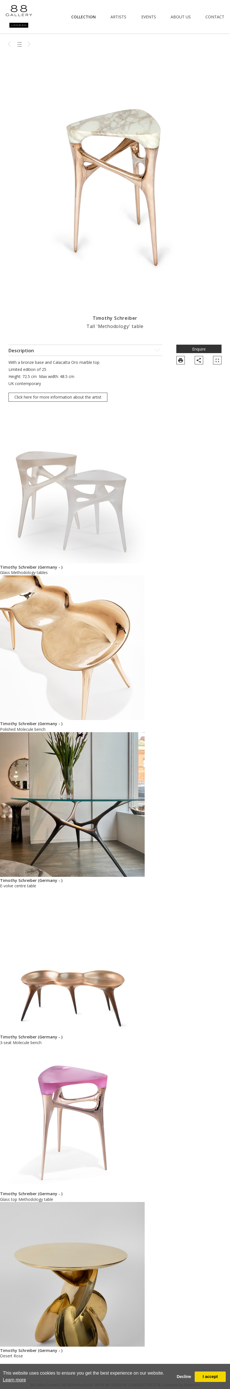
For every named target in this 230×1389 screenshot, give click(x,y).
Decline (184, 1376)
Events (148, 16)
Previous (10, 44)
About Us (181, 16)
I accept (210, 1376)
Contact (214, 16)
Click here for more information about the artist (57, 397)
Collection (83, 16)
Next (29, 44)
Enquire (199, 349)
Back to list (19, 44)
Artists (118, 16)
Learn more (14, 1379)
